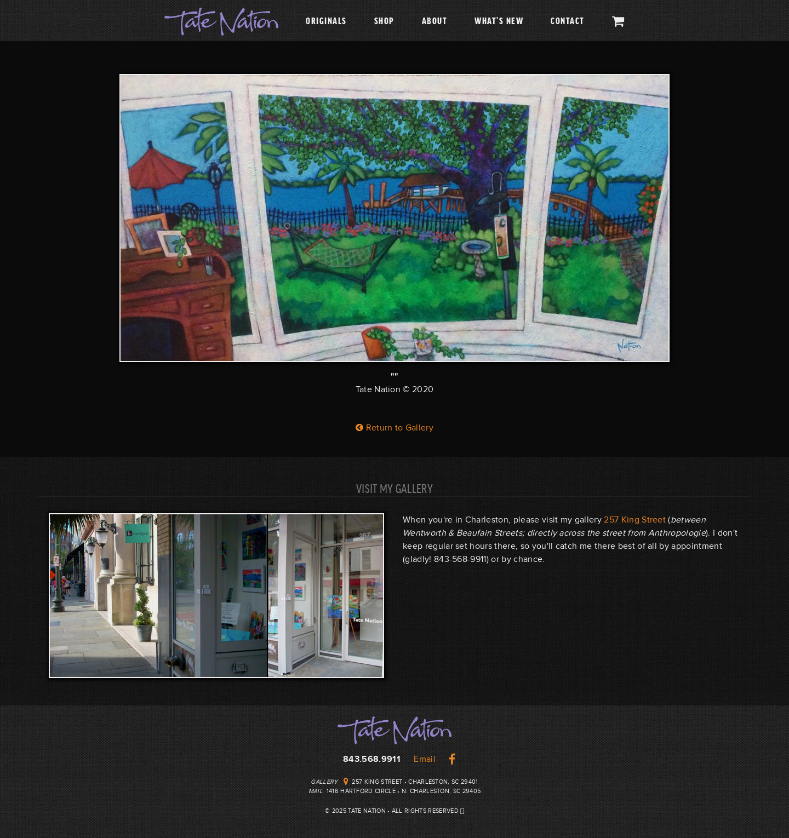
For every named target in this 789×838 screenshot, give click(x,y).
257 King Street (635, 519)
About (435, 20)
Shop (384, 20)
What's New (498, 20)
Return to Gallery (394, 427)
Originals (326, 20)
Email (425, 759)
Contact (568, 20)
